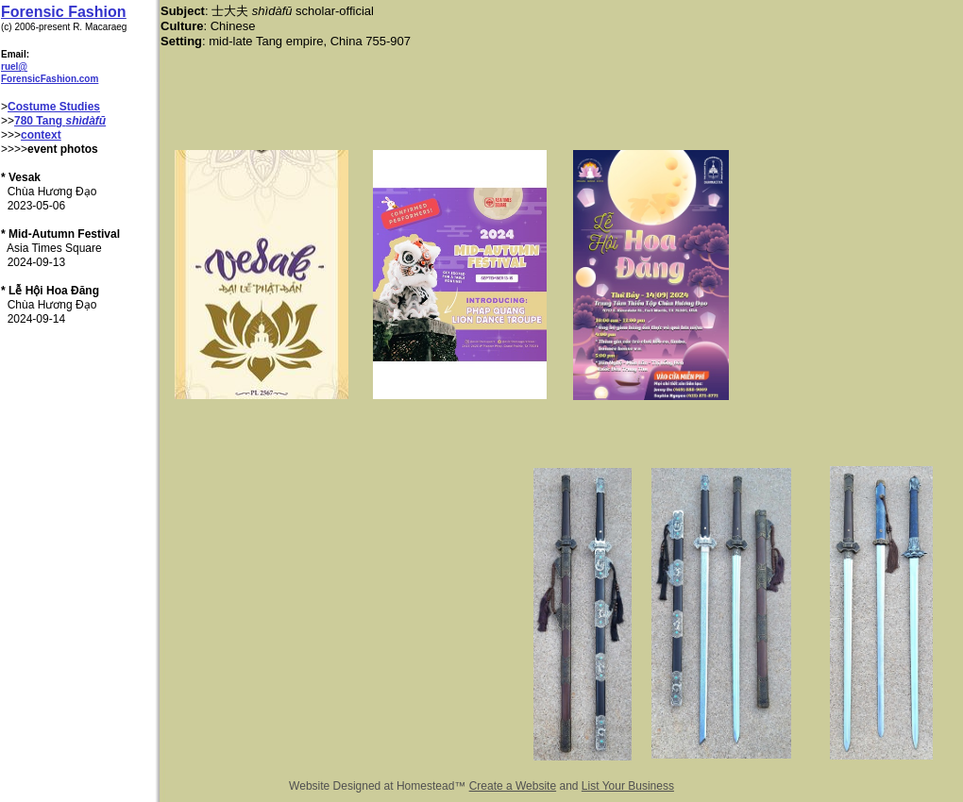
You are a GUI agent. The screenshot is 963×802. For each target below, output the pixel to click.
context (41, 135)
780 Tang (39, 120)
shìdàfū (85, 120)
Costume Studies (54, 106)
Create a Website (513, 786)
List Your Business (628, 786)
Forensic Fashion (63, 12)
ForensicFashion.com (49, 79)
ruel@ (14, 66)
